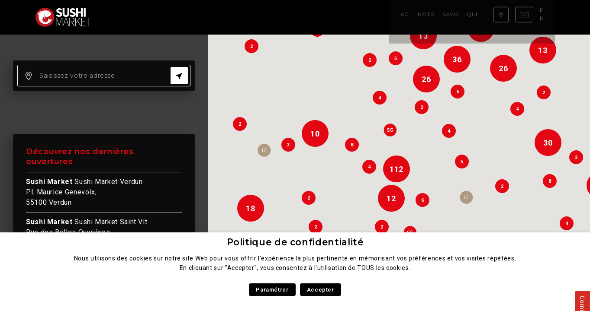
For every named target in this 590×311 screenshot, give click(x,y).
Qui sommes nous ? (266, 17)
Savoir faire (209, 17)
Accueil (121, 17)
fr (545, 16)
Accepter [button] (320, 289)
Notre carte (161, 17)
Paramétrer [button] (272, 289)
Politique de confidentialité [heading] (295, 242)
